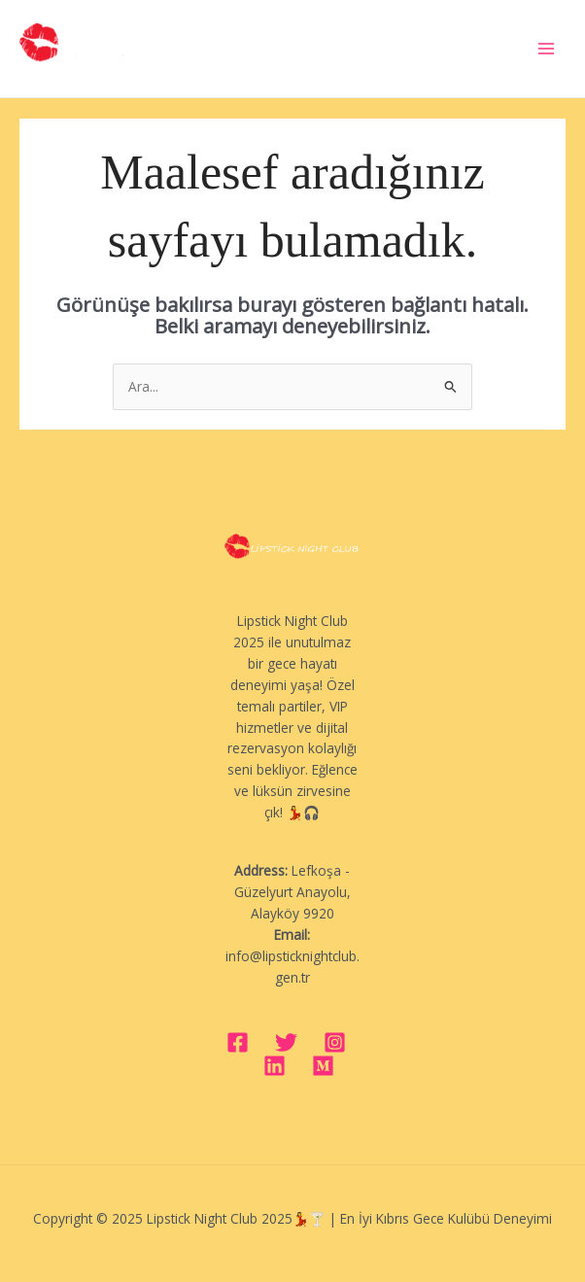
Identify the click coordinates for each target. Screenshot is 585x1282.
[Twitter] (286, 1042)
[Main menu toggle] (547, 49)
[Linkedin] (274, 1066)
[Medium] (323, 1066)
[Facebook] (237, 1042)
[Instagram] (335, 1042)
